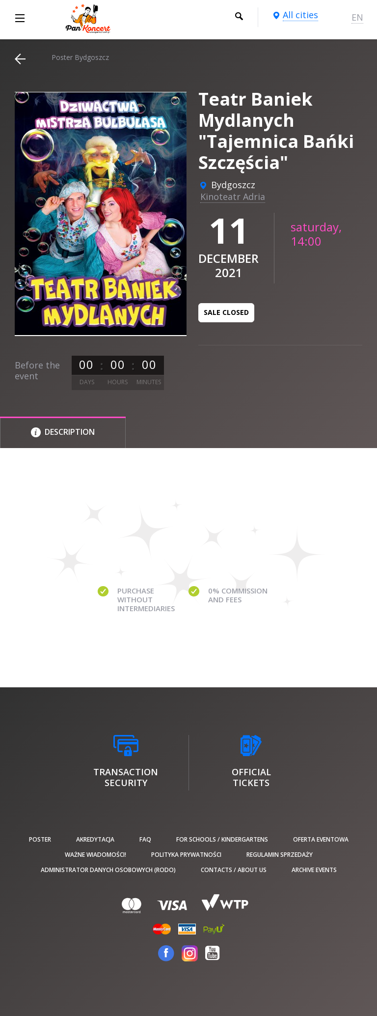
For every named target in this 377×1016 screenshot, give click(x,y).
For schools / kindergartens (222, 839)
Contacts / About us (234, 870)
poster (40, 839)
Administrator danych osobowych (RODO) (108, 870)
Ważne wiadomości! (95, 854)
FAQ (145, 839)
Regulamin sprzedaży (279, 854)
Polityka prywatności (186, 854)
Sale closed (226, 312)
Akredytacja (95, 839)
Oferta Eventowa (321, 839)
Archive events (314, 870)
